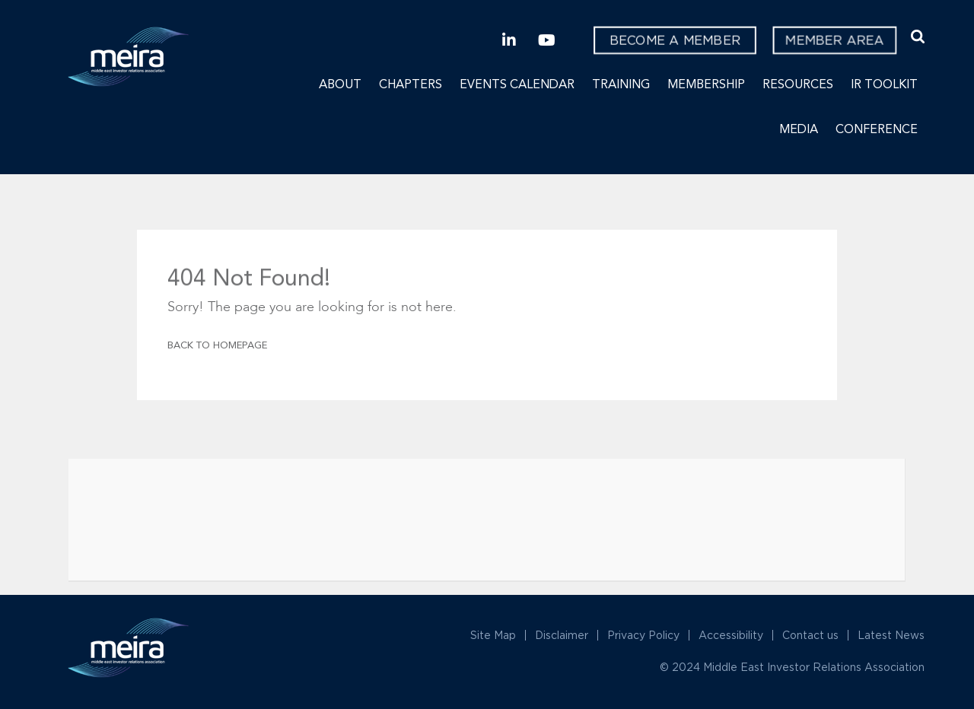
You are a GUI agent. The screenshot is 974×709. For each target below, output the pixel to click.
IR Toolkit (884, 85)
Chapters (410, 85)
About (340, 85)
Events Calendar (517, 85)
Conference (877, 130)
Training (621, 85)
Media (798, 130)
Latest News (891, 635)
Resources (797, 85)
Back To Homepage (217, 346)
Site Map (493, 635)
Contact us (810, 635)
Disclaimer (561, 635)
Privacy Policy (643, 635)
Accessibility (731, 635)
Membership (706, 85)
